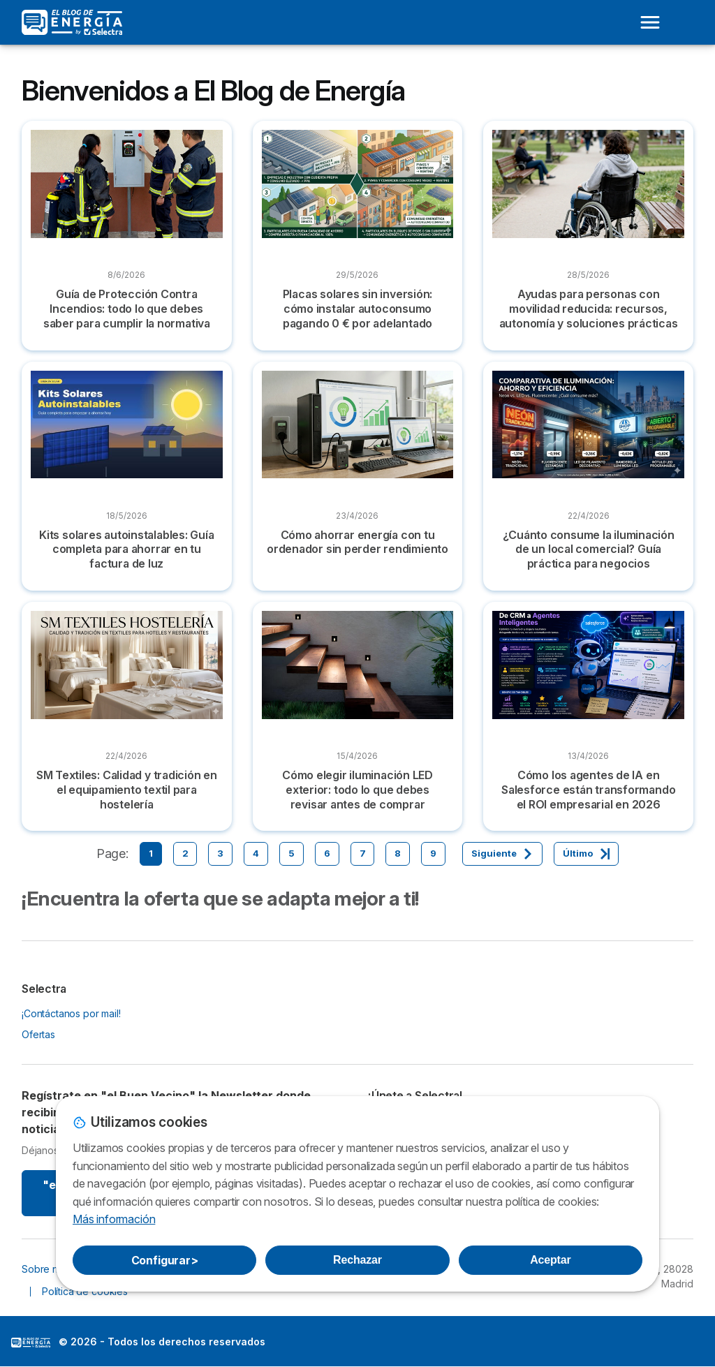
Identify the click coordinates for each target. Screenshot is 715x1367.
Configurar (164, 1260)
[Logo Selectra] (72, 22)
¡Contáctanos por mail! (71, 1013)
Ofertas (38, 1034)
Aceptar (550, 1260)
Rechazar (357, 1260)
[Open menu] (650, 22)
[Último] (586, 854)
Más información (114, 1219)
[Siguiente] (502, 854)
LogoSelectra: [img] (30, 1342)
